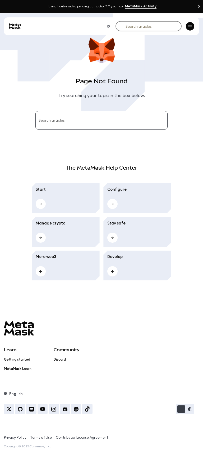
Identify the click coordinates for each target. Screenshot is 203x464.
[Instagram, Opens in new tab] (54, 409)
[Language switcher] (108, 26)
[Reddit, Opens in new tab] (76, 409)
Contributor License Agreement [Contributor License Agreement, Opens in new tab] (82, 437)
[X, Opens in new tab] (9, 409)
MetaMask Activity (140, 6)
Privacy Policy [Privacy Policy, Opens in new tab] (15, 437)
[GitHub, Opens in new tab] (20, 409)
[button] (185, 409)
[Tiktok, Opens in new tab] (87, 409)
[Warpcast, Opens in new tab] (31, 409)
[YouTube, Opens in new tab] (43, 409)
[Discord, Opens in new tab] (65, 409)
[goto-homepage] (15, 26)
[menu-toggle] (190, 26)
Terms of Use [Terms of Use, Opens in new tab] (41, 437)
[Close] (199, 6)
